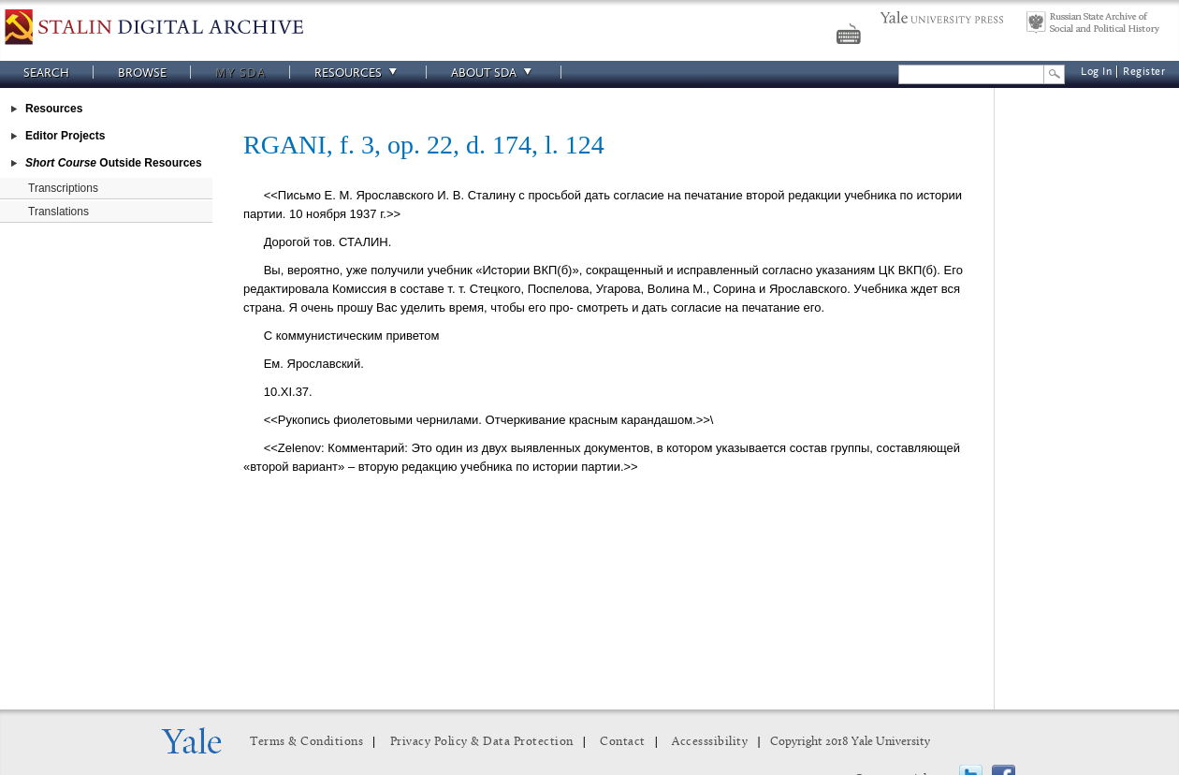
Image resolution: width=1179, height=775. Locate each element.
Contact (623, 742)
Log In (1096, 72)
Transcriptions (63, 188)
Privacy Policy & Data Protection (482, 742)
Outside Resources (113, 162)
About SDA (494, 72)
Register (1144, 72)
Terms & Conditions (306, 742)
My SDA (240, 72)
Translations (58, 211)
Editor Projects (65, 135)
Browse (142, 72)
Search (46, 72)
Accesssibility (710, 742)
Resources (358, 72)
